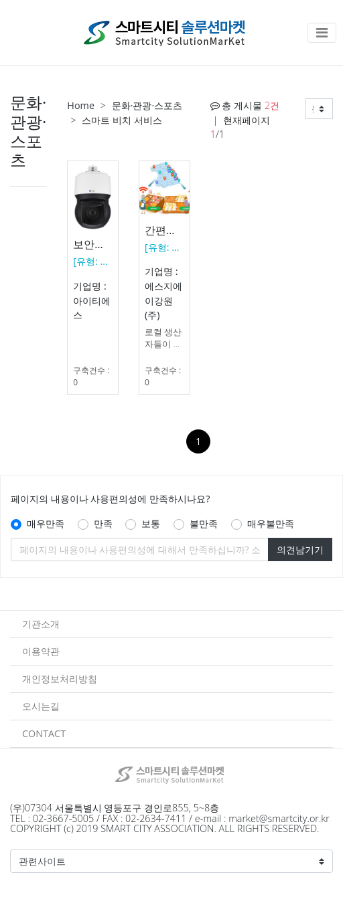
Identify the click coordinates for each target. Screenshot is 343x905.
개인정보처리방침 (59, 678)
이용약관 (41, 651)
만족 (103, 523)
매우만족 (45, 523)
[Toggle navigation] (321, 33)
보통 (150, 523)
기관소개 (41, 623)
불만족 (204, 523)
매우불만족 (270, 523)
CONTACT (44, 733)
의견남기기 (300, 549)
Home (80, 105)
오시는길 (41, 706)
